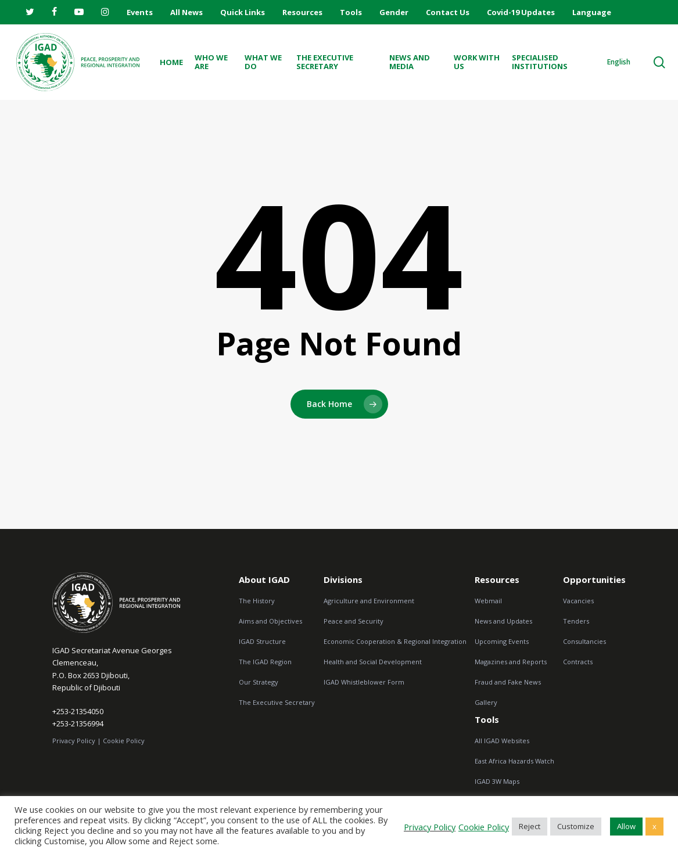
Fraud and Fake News (508, 682)
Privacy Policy (429, 827)
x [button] (654, 826)
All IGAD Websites (502, 740)
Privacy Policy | (76, 743)
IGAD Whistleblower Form (364, 682)
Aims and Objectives (270, 621)
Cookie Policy (124, 743)
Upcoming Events (502, 641)
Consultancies (584, 641)
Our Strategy (258, 682)
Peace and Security (353, 621)
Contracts (578, 661)
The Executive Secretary (277, 702)
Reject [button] (529, 826)
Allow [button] (626, 826)
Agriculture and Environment (369, 600)
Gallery (486, 702)
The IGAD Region (265, 661)
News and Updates (503, 621)
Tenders (576, 621)
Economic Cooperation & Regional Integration (395, 641)
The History (257, 600)
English (618, 62)
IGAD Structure (262, 641)
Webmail (488, 600)
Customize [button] (575, 826)
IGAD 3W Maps (497, 781)
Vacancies (578, 600)
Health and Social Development (373, 661)
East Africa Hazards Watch (514, 761)
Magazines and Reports (511, 661)
